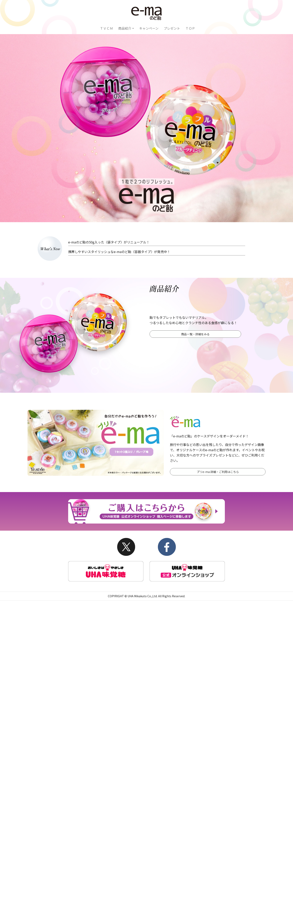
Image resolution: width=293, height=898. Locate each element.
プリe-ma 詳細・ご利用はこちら (218, 472)
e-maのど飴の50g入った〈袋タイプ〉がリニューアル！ (109, 242)
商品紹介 (124, 28)
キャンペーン (149, 28)
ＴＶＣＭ (106, 28)
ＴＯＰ (190, 28)
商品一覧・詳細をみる (195, 334)
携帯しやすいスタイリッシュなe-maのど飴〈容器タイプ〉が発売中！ (119, 251)
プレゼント (172, 28)
